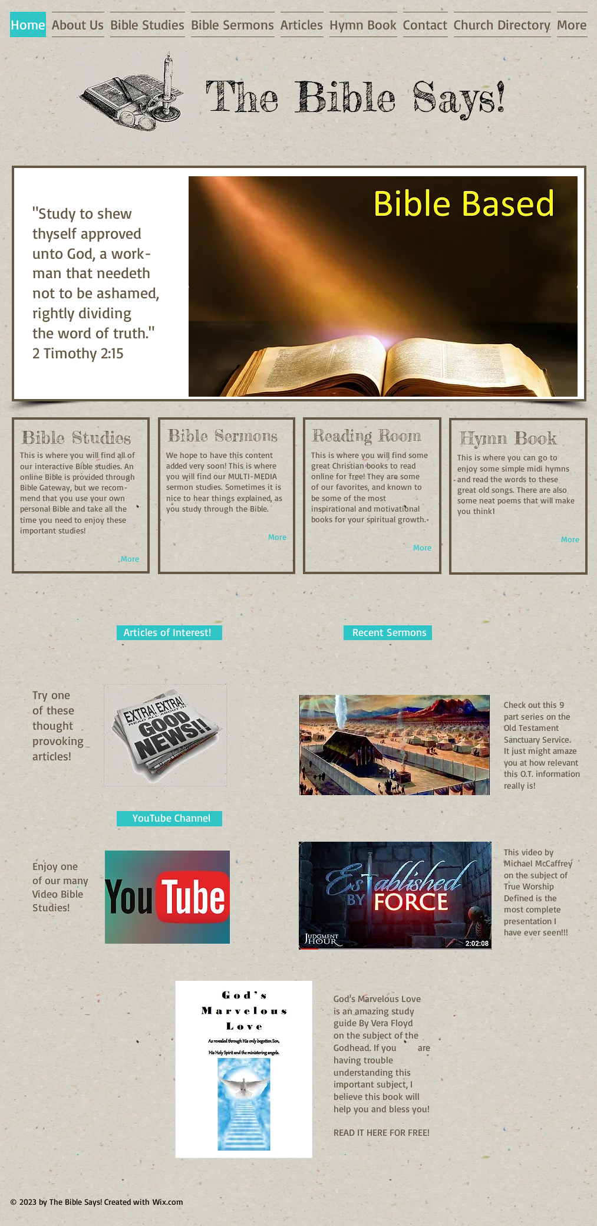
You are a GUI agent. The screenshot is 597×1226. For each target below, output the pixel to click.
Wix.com (168, 1202)
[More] (130, 559)
